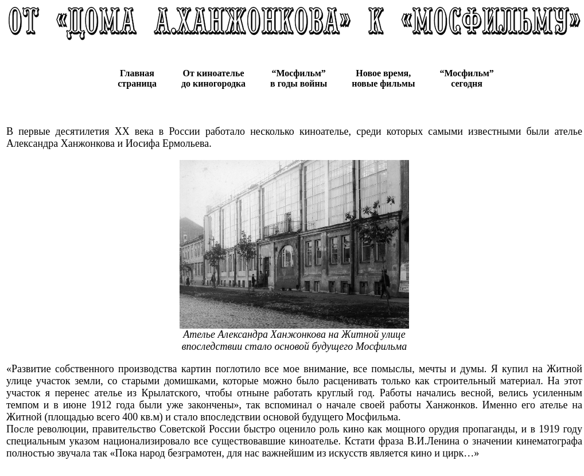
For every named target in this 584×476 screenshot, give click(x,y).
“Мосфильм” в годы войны (298, 78)
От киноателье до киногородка (213, 78)
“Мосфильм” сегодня (466, 78)
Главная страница (137, 78)
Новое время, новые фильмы (383, 78)
